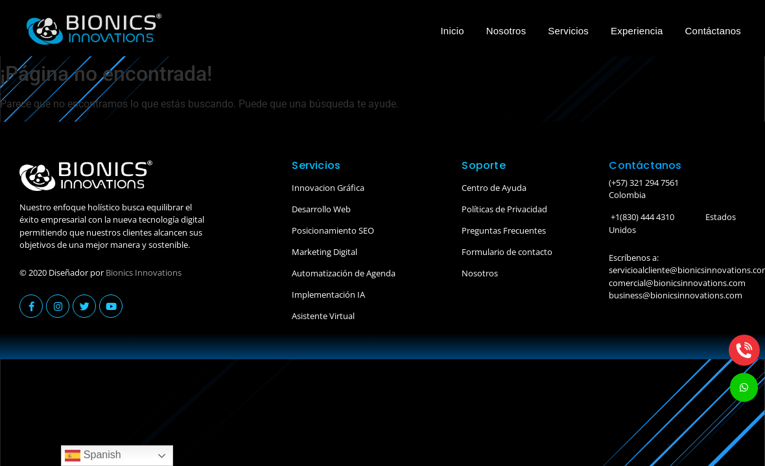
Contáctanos (713, 30)
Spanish (93, 455)
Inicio (452, 30)
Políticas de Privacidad (504, 209)
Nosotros (506, 30)
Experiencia (637, 30)
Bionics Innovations (144, 272)
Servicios (568, 30)
